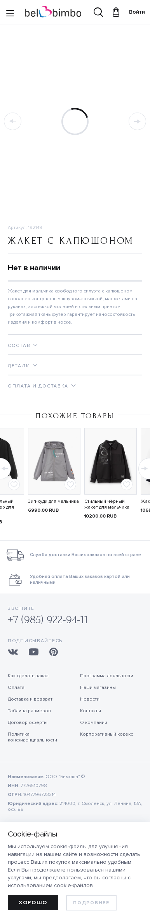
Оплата (16, 687)
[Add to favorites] (14, 484)
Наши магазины (98, 687)
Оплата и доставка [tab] (38, 386)
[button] (143, 466)
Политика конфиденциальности (32, 737)
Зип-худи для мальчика (53, 501)
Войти (133, 12)
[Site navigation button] (10, 14)
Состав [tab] (19, 346)
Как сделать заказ (28, 676)
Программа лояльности (106, 676)
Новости (89, 699)
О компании (93, 723)
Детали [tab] (19, 366)
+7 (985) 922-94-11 (48, 619)
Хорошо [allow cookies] (33, 902)
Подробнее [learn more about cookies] (91, 903)
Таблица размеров (29, 711)
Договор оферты (27, 723)
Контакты (90, 711)
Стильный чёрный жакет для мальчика (106, 504)
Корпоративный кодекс (106, 734)
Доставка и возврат (30, 699)
